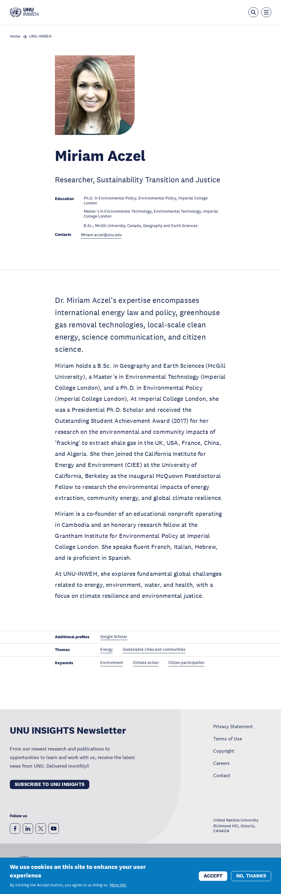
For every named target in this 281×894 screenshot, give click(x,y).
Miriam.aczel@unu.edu (101, 235)
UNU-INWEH (40, 36)
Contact (221, 775)
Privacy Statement (233, 726)
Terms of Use (227, 739)
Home (15, 36)
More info (118, 888)
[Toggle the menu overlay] (266, 12)
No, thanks (251, 879)
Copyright (223, 751)
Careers (221, 763)
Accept (213, 879)
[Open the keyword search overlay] (253, 12)
